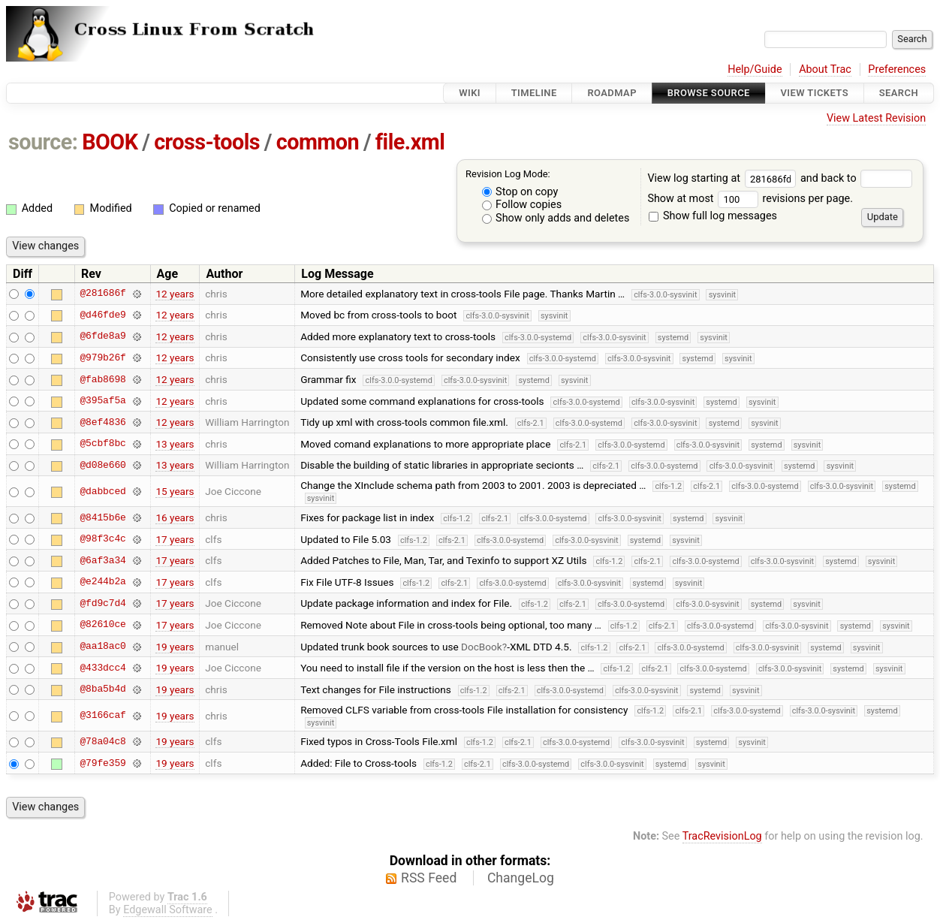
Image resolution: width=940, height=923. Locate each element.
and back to (856, 178)
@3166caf (102, 715)
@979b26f (102, 357)
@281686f (102, 293)
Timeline (534, 92)
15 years (174, 491)
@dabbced (102, 491)
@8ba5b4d (102, 689)
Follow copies (522, 204)
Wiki (470, 92)
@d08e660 (102, 465)
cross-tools (207, 142)
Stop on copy (520, 192)
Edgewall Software (167, 909)
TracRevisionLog (722, 836)
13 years (174, 444)
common (317, 142)
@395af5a (102, 401)
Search (898, 92)
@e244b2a (102, 582)
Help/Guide (755, 69)
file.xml (410, 142)
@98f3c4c (102, 539)
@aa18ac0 (102, 646)
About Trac (825, 69)
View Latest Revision (876, 118)
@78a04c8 (102, 741)
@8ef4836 (102, 422)
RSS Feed (428, 877)
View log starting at (723, 178)
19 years (174, 647)
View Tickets (814, 92)
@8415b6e (102, 517)
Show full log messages (713, 216)
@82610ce (102, 625)
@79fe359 (102, 763)
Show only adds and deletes (556, 218)
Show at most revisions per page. (750, 198)
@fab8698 (102, 379)
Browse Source (708, 92)
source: (43, 142)
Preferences (897, 69)
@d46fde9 (102, 314)
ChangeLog (520, 877)
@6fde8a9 (102, 336)
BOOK (109, 142)
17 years (174, 539)
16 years (174, 517)
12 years (174, 294)
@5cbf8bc (102, 444)
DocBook (481, 647)
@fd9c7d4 (102, 603)
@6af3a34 (102, 560)
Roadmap (612, 92)
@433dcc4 (102, 667)
